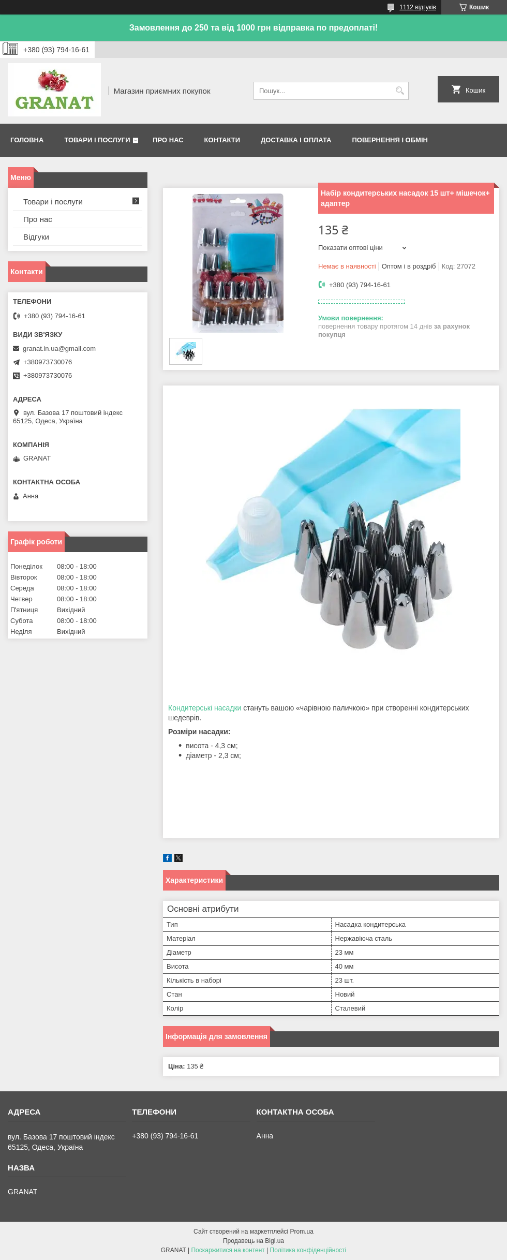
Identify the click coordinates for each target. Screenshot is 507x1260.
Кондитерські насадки (204, 708)
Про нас (168, 140)
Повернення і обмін (390, 140)
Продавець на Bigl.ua (253, 1240)
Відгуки (36, 236)
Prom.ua (302, 1231)
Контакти (222, 140)
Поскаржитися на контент (227, 1250)
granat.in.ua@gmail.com (59, 348)
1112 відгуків (417, 7)
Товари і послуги (97, 140)
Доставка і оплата (296, 140)
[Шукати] (400, 91)
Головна (26, 140)
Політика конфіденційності (308, 1250)
